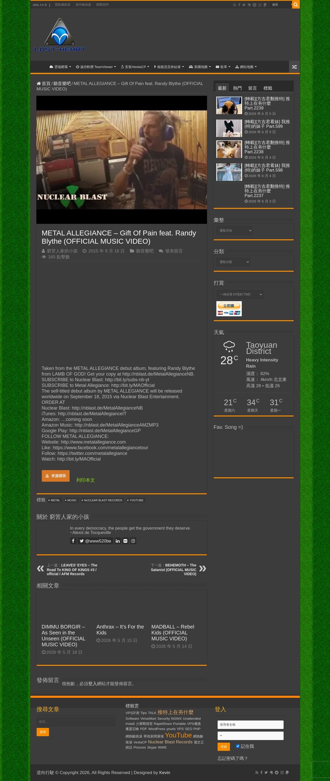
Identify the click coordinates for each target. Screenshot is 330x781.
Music (72, 500)
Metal (55, 500)
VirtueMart (148, 718)
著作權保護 (83, 4)
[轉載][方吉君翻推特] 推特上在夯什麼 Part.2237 (267, 191)
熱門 (237, 88)
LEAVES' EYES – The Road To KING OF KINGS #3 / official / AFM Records (72, 569)
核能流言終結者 (167, 67)
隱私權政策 (62, 4)
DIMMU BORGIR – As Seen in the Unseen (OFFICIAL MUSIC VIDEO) (63, 635)
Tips (144, 713)
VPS (180, 729)
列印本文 (85, 480)
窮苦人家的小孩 (62, 251)
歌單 (221, 67)
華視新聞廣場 (154, 736)
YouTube (136, 500)
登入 (92, 683)
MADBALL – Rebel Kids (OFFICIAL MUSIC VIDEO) (172, 632)
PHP (196, 729)
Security (163, 718)
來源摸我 (56, 476)
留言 (252, 88)
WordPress (156, 729)
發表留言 (174, 251)
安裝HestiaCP (133, 67)
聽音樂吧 (62, 83)
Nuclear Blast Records (103, 500)
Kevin (164, 772)
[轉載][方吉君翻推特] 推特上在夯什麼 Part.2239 (267, 103)
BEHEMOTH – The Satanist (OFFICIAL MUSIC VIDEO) (173, 569)
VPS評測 (132, 713)
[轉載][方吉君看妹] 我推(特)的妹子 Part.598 (267, 168)
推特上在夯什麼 (176, 712)
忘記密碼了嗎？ (233, 758)
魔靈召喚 (132, 729)
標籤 (267, 88)
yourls (171, 729)
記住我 (245, 746)
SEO (188, 729)
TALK (152, 713)
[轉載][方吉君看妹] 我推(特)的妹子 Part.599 (267, 124)
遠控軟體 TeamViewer (94, 67)
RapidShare (163, 724)
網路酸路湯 (134, 736)
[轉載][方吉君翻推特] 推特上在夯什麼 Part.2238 (267, 147)
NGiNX (176, 718)
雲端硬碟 (59, 67)
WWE (162, 747)
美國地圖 (198, 67)
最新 (222, 88)
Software (132, 718)
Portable (179, 724)
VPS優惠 (194, 724)
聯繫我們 (102, 4)
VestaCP (140, 742)
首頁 (39, 66)
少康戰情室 (144, 724)
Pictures (140, 747)
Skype (152, 747)
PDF (143, 729)
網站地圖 (244, 67)
